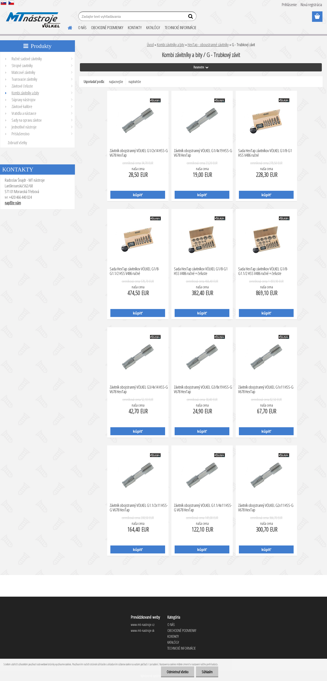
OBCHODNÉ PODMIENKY (107, 27)
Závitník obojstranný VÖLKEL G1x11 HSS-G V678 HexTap (265, 389)
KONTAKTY (135, 27)
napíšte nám (13, 203)
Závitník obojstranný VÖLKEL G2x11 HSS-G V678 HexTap (265, 508)
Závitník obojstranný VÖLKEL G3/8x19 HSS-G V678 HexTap (203, 389)
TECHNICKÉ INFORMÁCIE (180, 27)
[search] (191, 17)
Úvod (150, 44)
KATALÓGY (153, 27)
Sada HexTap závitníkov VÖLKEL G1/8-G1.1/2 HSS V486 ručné (134, 271)
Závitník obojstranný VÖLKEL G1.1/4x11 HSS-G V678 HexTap (203, 508)
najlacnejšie (116, 81)
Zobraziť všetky (17, 142)
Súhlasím (207, 671)
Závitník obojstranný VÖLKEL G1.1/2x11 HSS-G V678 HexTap (139, 508)
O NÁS (82, 27)
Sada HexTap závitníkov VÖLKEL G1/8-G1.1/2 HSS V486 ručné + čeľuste (263, 271)
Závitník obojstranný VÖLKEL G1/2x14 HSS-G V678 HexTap (139, 153)
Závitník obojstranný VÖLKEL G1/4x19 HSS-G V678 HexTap (203, 153)
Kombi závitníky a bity (170, 44)
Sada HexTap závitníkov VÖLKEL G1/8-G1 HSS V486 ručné (265, 153)
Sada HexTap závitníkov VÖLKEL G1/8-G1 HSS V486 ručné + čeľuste (201, 271)
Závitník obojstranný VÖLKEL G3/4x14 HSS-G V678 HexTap (139, 389)
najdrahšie (135, 81)
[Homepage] (67, 27)
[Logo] (32, 16)
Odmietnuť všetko (177, 671)
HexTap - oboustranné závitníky (208, 44)
